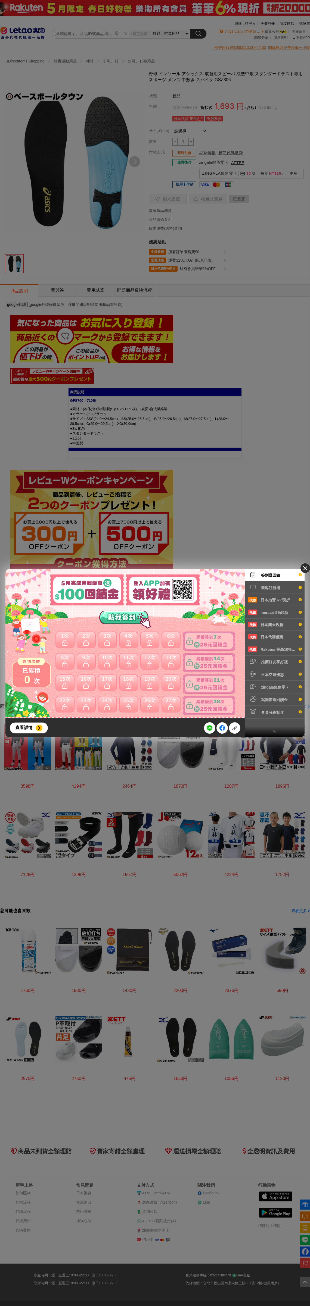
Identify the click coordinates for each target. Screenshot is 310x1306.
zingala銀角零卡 (275, 686)
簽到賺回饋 (275, 574)
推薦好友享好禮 (275, 661)
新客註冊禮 (275, 587)
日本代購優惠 (275, 636)
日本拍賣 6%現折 (275, 599)
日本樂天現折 (275, 624)
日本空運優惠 (275, 674)
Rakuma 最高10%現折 (275, 649)
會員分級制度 (275, 712)
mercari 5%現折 (275, 612)
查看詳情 (24, 727)
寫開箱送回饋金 (275, 699)
